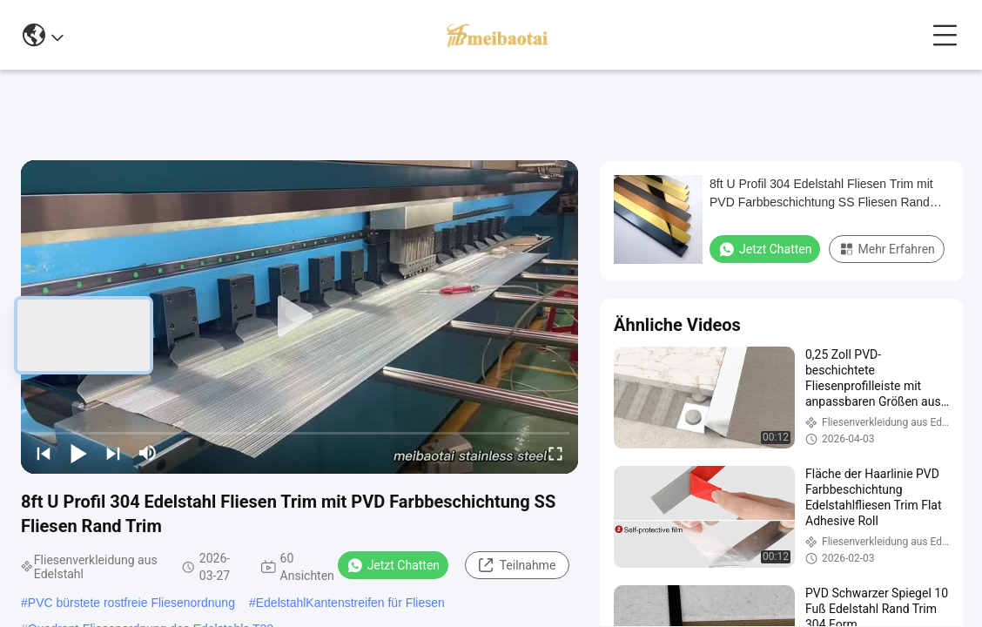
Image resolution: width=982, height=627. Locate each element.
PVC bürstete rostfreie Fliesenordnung (131, 603)
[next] (113, 453)
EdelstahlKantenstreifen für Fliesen (350, 603)
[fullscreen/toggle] (555, 453)
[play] (299, 317)
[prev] (43, 453)
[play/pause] (78, 453)
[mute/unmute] (148, 453)
